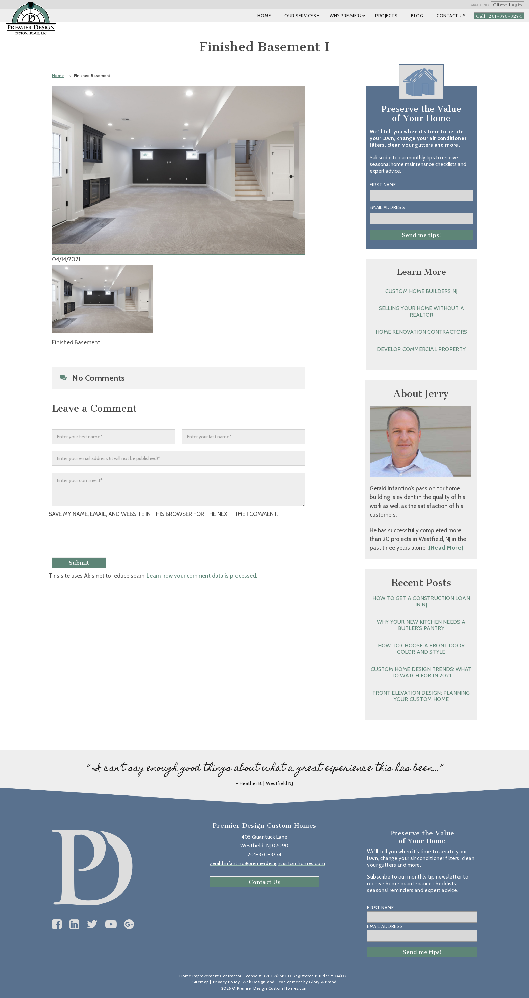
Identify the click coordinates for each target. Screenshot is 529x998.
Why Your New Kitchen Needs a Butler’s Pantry (421, 625)
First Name (383, 185)
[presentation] (105, 538)
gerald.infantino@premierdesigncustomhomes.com (267, 863)
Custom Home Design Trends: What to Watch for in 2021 (421, 672)
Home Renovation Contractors (421, 332)
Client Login (507, 4)
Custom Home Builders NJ (421, 291)
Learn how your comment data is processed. (202, 575)
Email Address (387, 207)
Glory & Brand (323, 981)
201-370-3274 (265, 855)
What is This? (480, 4)
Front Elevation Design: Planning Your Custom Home (421, 696)
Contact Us (264, 882)
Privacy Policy (226, 981)
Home (58, 75)
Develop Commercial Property (421, 349)
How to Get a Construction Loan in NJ (421, 601)
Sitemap (200, 981)
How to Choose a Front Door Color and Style (421, 648)
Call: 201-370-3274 (499, 16)
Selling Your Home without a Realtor (421, 311)
